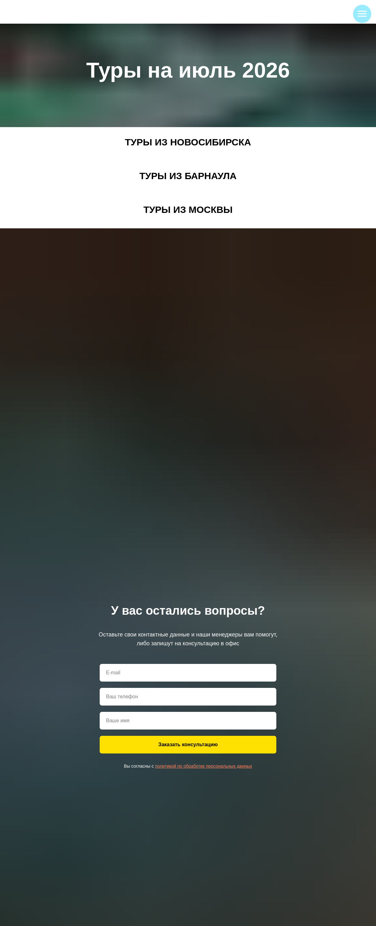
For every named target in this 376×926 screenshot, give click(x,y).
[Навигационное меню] (362, 14)
